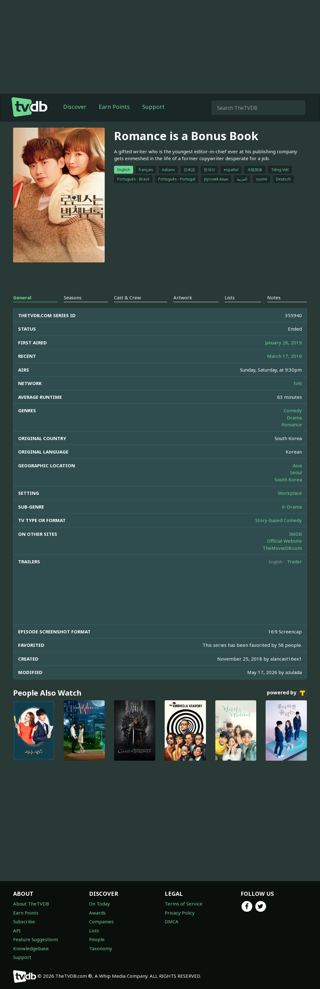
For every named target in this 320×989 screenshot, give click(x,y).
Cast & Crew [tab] (127, 297)
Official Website (284, 541)
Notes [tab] (274, 297)
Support (153, 106)
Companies (101, 921)
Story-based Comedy (278, 520)
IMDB (295, 534)
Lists (94, 930)
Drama (294, 417)
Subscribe (24, 921)
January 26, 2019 (283, 342)
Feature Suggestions (35, 939)
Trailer (294, 561)
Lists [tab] (230, 297)
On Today (99, 903)
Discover (74, 106)
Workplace (290, 493)
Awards (97, 913)
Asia (297, 465)
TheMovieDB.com (282, 548)
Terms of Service (183, 903)
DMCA (171, 921)
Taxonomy (100, 948)
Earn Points (114, 106)
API (17, 930)
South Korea (288, 479)
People (97, 939)
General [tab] (22, 297)
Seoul (296, 472)
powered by (287, 693)
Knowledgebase (31, 948)
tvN (298, 383)
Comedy (293, 410)
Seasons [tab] (73, 297)
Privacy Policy (180, 913)
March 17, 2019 (284, 356)
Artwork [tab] (182, 297)
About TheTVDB (31, 903)
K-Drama (292, 507)
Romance (292, 424)
